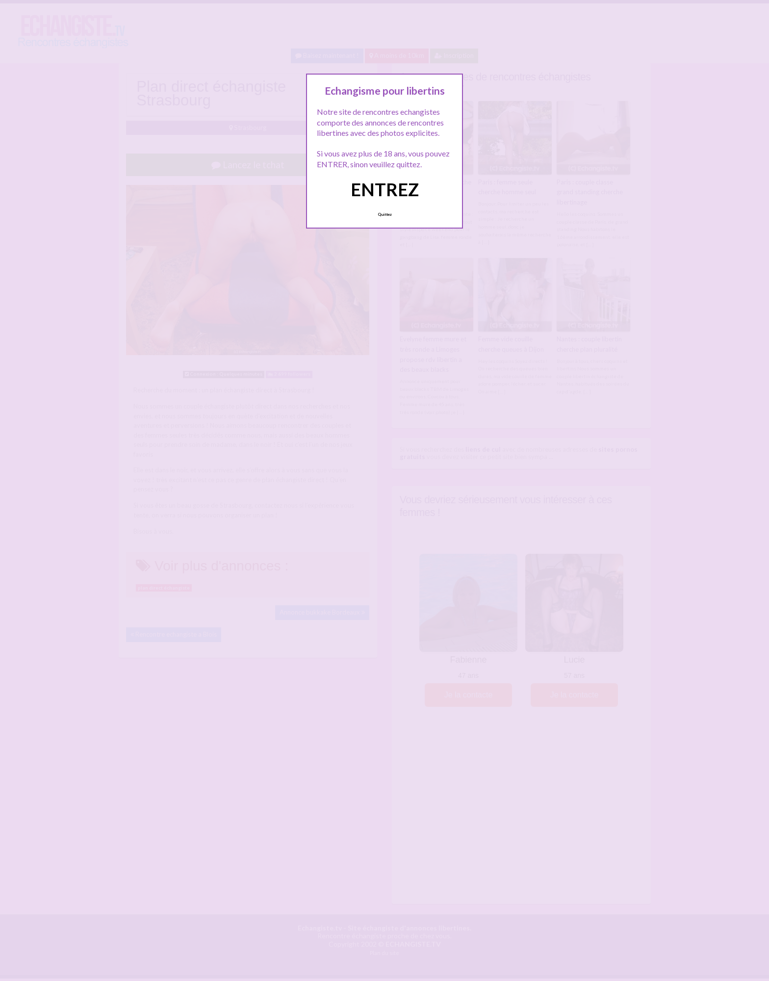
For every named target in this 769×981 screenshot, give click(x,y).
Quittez (385, 214)
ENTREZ (385, 189)
